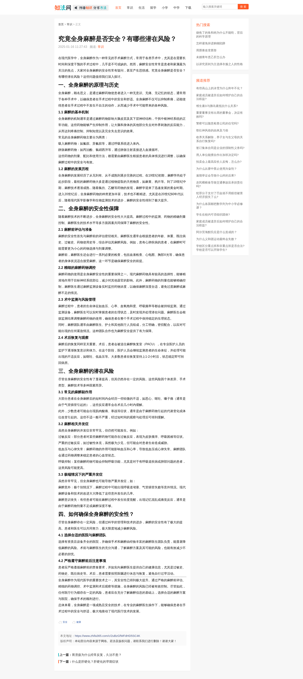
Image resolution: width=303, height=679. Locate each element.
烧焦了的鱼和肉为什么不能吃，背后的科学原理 (219, 34)
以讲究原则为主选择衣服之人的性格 (219, 64)
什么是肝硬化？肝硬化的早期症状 (95, 661)
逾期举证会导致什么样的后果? (216, 175)
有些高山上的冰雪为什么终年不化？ (219, 88)
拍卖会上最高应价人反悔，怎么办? (218, 161)
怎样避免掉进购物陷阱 (210, 43)
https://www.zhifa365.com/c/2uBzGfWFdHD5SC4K (107, 635)
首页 (61, 24)
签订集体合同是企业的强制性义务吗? (220, 147)
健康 (78, 622)
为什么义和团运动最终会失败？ (216, 239)
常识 (69, 24)
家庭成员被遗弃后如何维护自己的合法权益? (219, 97)
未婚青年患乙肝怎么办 (210, 57)
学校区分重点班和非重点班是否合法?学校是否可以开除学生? (220, 247)
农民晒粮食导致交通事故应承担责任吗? (219, 184)
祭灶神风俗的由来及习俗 (212, 130)
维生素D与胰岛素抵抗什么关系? (217, 105)
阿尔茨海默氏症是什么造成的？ (216, 232)
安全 (65, 622)
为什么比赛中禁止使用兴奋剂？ (216, 168)
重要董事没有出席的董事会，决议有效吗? (219, 114)
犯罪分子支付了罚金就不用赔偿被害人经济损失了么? (219, 195)
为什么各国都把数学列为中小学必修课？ (219, 205)
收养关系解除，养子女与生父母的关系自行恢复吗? (219, 139)
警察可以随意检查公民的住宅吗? (217, 123)
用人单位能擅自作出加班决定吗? (217, 154)
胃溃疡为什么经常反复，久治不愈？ (97, 654)
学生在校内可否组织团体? (213, 214)
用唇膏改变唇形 (206, 50)
